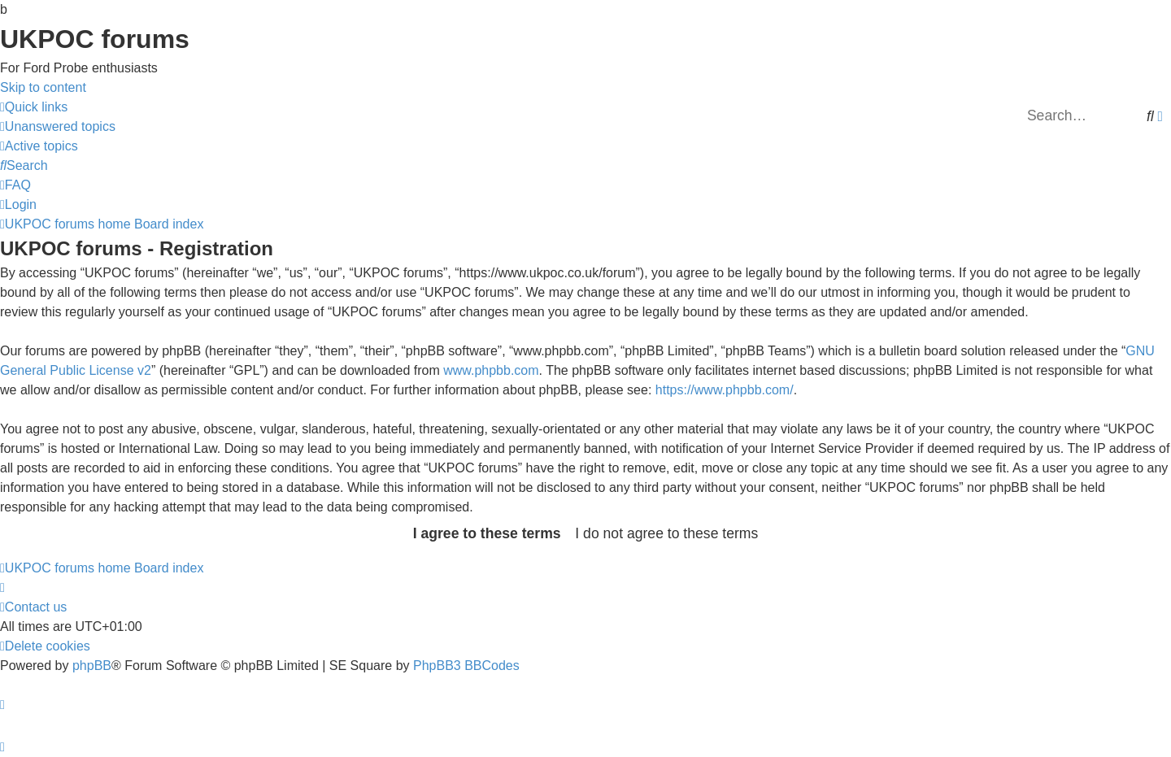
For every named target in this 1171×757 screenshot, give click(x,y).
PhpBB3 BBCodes (466, 665)
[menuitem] (57, 126)
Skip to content (43, 87)
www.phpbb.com (490, 370)
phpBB (91, 665)
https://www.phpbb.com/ (724, 390)
